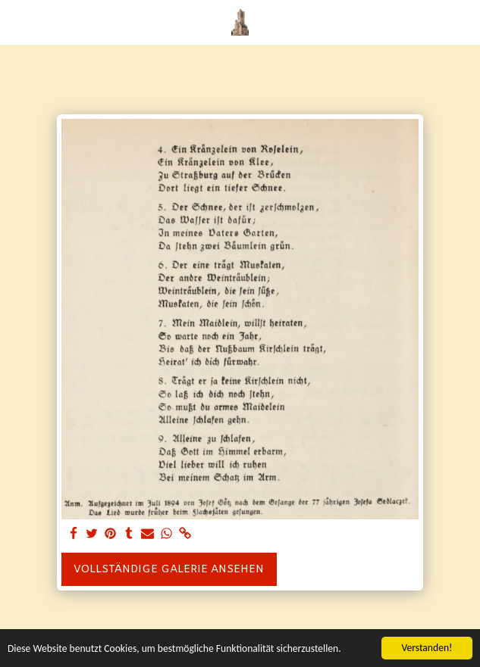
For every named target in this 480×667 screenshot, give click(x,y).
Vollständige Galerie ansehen (169, 570)
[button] (17, 21)
